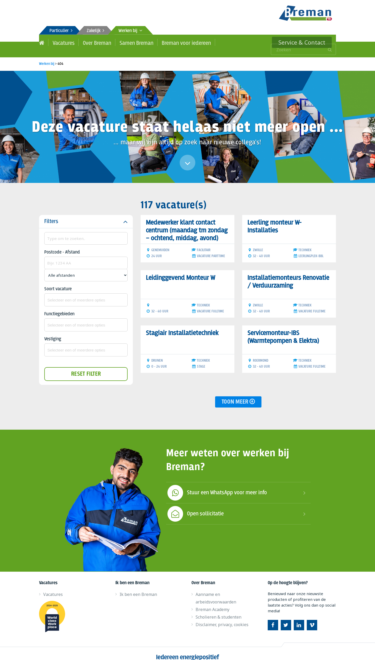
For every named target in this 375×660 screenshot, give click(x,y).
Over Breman (92, 42)
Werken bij (130, 31)
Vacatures (61, 42)
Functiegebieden (59, 307)
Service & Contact (306, 42)
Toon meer (238, 395)
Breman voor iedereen (172, 42)
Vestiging (52, 332)
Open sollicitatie (195, 507)
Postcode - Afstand (62, 245)
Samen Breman (128, 42)
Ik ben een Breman (138, 587)
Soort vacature (58, 282)
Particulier (60, 31)
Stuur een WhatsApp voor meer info (216, 486)
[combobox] (86, 292)
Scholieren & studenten (218, 610)
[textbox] (86, 293)
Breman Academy (212, 602)
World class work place (54, 609)
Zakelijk (95, 31)
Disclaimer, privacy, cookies (222, 617)
